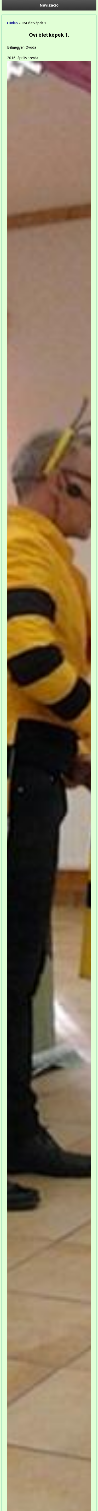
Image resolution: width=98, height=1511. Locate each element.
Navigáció (49, 5)
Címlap (12, 23)
